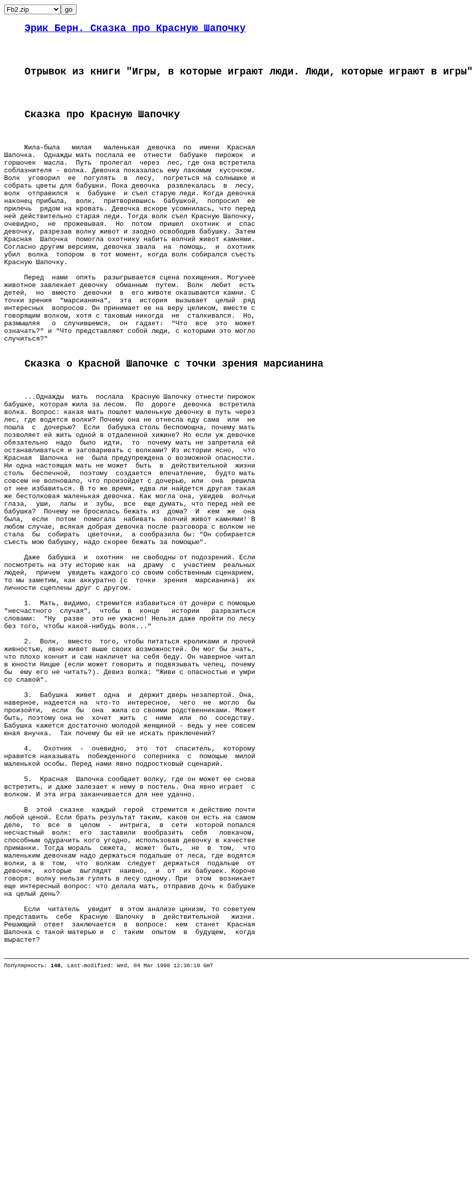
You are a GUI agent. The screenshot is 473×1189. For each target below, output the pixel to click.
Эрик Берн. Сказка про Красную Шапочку (135, 30)
